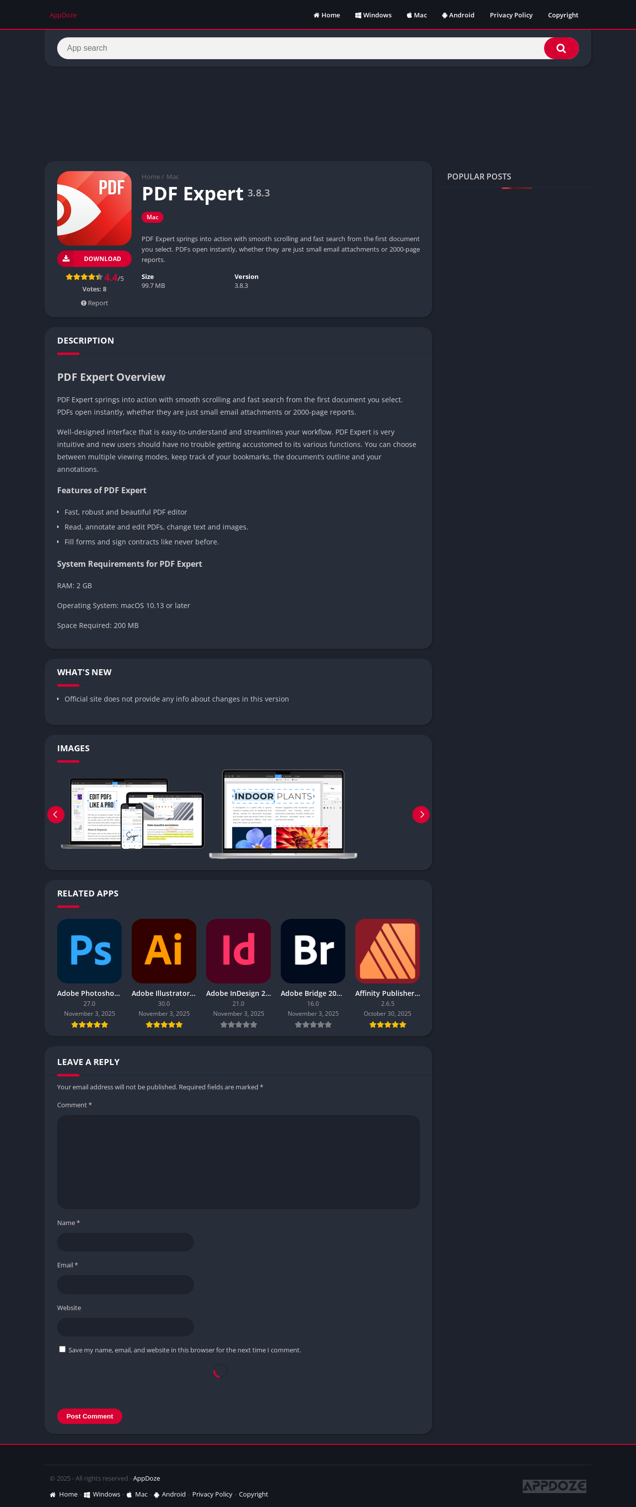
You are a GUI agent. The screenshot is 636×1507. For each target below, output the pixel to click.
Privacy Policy (511, 14)
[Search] (318, 48)
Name (68, 1222)
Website (69, 1307)
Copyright (563, 14)
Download (89, 259)
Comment (74, 1104)
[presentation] (221, 1380)
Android (458, 14)
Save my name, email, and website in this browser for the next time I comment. (185, 1349)
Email (67, 1264)
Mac (417, 14)
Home (327, 14)
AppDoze (146, 1478)
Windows (373, 14)
